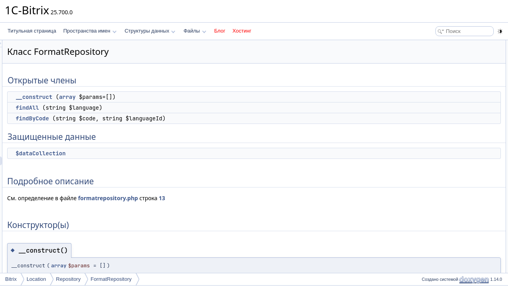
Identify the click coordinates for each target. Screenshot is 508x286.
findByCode (131, 118)
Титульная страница (32, 31)
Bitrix (11, 279)
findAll (126, 107)
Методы (428, 123)
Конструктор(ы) (436, 105)
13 (261, 198)
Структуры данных (150, 31)
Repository (68, 279)
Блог (219, 31)
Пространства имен (89, 31)
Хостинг (242, 31)
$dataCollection (140, 153)
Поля (425, 149)
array (166, 96)
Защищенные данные (443, 79)
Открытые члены (438, 44)
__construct (133, 96)
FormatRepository (110, 279)
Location (36, 279)
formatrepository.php (207, 198)
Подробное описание (442, 97)
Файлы (194, 31)
